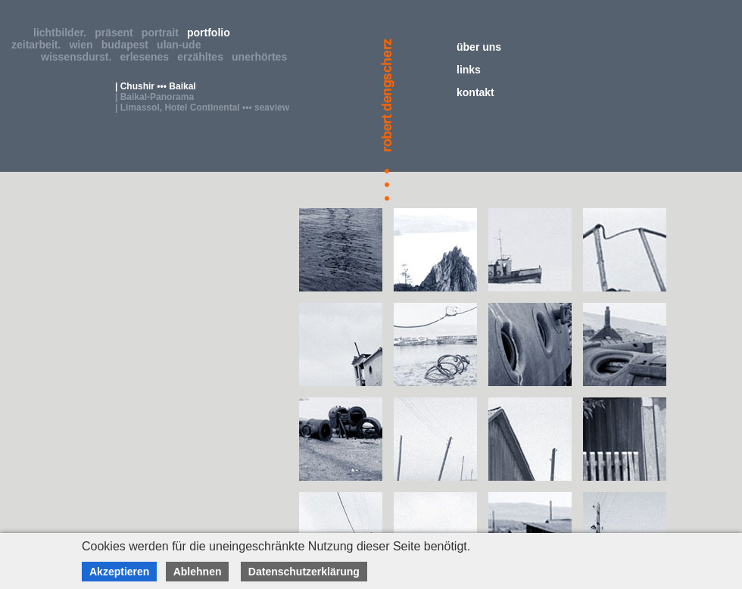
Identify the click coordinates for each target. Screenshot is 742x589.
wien (83, 45)
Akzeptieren (119, 572)
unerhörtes (262, 57)
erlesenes (147, 57)
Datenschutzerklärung (304, 572)
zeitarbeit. (39, 45)
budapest (127, 45)
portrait (163, 32)
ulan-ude (182, 45)
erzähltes (203, 57)
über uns (479, 47)
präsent (117, 32)
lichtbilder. (62, 32)
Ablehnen (197, 572)
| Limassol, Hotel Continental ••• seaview (202, 107)
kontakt (475, 92)
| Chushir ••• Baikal (155, 86)
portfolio (211, 32)
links (469, 70)
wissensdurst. (79, 57)
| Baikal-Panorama (154, 97)
